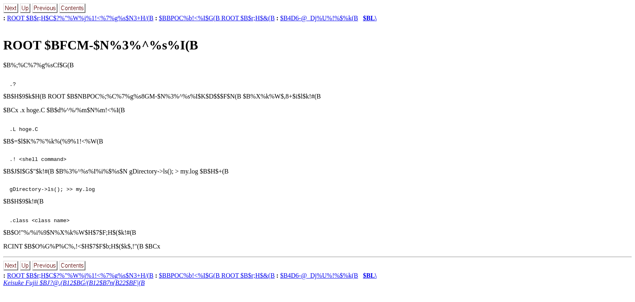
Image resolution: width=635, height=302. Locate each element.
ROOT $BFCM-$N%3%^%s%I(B (100, 45)
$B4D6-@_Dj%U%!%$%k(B (319, 18)
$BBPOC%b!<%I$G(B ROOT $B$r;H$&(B (217, 18)
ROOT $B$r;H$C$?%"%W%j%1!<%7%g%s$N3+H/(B (80, 18)
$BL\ (370, 18)
